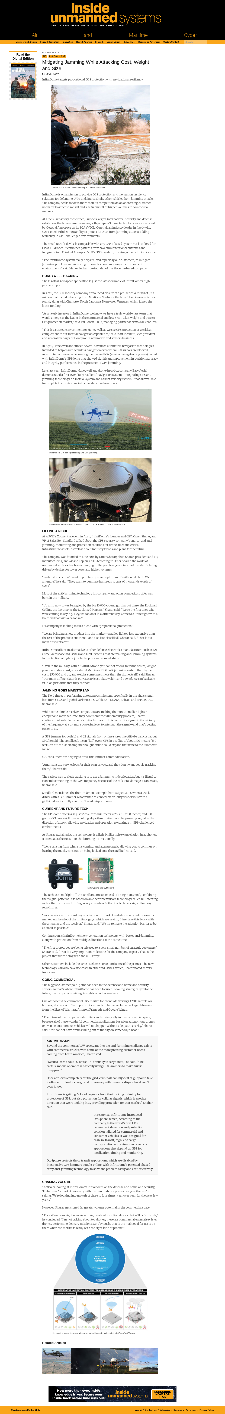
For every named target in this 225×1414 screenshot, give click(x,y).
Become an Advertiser (149, 42)
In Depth (99, 42)
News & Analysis (84, 42)
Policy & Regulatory (49, 42)
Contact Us (151, 1410)
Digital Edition (113, 42)
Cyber (190, 35)
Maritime (138, 35)
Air (35, 35)
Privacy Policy (207, 1410)
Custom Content (171, 42)
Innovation (68, 42)
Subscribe (128, 42)
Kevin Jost (52, 74)
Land (86, 35)
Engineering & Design (26, 42)
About (138, 1410)
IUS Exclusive (57, 56)
